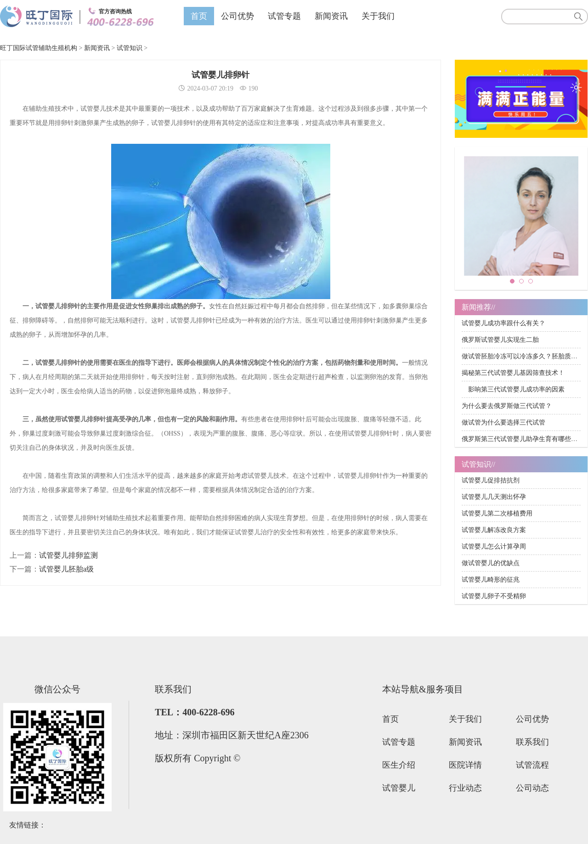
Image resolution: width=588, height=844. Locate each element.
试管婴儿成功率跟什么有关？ (503, 323)
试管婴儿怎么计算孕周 (494, 546)
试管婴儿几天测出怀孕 (494, 496)
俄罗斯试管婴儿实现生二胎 (500, 339)
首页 (199, 16)
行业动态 (465, 788)
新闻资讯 (331, 16)
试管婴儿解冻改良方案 (494, 530)
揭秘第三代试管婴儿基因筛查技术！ (513, 372)
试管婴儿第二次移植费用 (497, 513)
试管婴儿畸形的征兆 (491, 579)
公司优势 (237, 16)
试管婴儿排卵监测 (68, 555)
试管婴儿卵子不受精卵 (494, 596)
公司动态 (532, 788)
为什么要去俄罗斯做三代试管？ (507, 405)
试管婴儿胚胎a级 (66, 569)
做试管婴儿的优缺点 (491, 563)
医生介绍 (398, 765)
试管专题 (284, 16)
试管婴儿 (398, 788)
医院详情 (465, 765)
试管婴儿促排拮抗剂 (491, 480)
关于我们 (378, 16)
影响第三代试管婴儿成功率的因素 (513, 389)
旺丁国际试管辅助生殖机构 (38, 48)
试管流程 (532, 765)
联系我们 (532, 742)
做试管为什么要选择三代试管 (503, 422)
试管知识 (129, 48)
